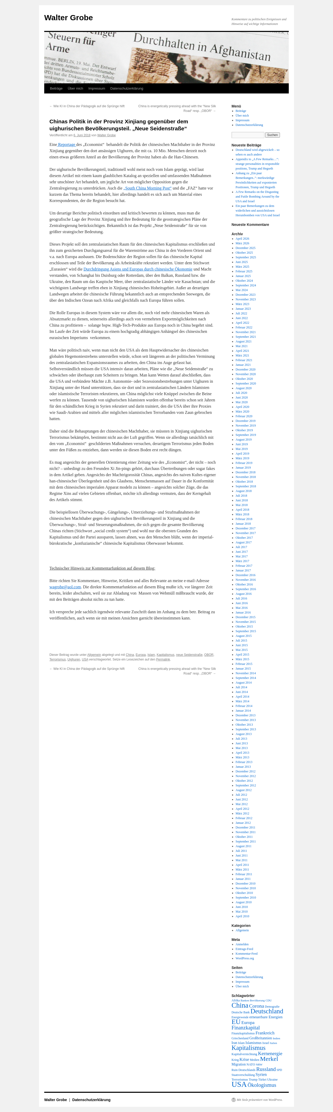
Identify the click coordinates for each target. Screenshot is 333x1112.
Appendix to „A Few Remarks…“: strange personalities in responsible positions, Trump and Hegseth (257, 163)
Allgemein (94, 655)
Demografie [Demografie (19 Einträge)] (272, 1006)
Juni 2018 (242, 500)
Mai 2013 (242, 748)
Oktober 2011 (244, 837)
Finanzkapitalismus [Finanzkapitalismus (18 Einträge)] (243, 1033)
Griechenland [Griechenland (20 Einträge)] (240, 1038)
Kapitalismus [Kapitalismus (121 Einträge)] (249, 1047)
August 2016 (244, 594)
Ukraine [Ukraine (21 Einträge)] (272, 1079)
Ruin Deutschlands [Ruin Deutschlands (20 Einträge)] (243, 1070)
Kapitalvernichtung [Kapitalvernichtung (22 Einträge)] (244, 1054)
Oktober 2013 (244, 724)
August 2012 (244, 790)
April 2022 (242, 323)
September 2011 (246, 841)
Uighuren (73, 659)
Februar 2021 (244, 360)
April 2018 (242, 509)
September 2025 (246, 257)
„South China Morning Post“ (147, 188)
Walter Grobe (68, 17)
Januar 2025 (243, 276)
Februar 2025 (244, 271)
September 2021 (246, 337)
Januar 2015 (243, 668)
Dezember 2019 (245, 421)
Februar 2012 (244, 818)
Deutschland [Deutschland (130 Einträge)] (267, 1011)
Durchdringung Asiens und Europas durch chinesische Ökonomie (138, 269)
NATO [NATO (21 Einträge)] (250, 1064)
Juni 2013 (242, 743)
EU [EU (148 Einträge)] (236, 1022)
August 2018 (244, 491)
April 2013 (242, 752)
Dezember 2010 (245, 883)
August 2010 (244, 902)
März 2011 (242, 869)
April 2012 (242, 809)
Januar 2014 (243, 710)
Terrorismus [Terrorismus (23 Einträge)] (240, 1079)
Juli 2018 (241, 495)
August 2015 (244, 636)
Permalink (163, 659)
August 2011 (244, 846)
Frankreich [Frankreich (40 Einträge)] (264, 1032)
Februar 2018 (244, 519)
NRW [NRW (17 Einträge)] (259, 1064)
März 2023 (242, 304)
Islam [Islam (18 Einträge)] (241, 1042)
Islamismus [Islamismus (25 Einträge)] (253, 1043)
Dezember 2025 (245, 248)
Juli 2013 (241, 738)
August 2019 (244, 439)
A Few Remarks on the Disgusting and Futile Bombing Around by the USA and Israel (257, 196)
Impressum (96, 88)
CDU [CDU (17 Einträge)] (269, 1000)
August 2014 (244, 682)
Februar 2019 (244, 463)
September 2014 (246, 678)
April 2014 (242, 696)
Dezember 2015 (245, 617)
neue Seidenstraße (189, 655)
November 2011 (246, 832)
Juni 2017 (242, 552)
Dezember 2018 (245, 472)
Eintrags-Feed (244, 949)
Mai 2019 (242, 449)
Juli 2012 (241, 795)
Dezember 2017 (245, 528)
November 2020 (246, 374)
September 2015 (246, 631)
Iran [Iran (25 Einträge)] (234, 1043)
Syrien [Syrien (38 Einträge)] (261, 1074)
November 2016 (246, 580)
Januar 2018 (243, 523)
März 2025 (242, 266)
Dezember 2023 (245, 294)
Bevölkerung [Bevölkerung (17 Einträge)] (257, 1000)
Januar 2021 (243, 365)
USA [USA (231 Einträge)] (239, 1084)
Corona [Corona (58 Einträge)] (256, 1006)
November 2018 (246, 477)
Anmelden (242, 944)
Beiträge (56, 88)
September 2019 (246, 435)
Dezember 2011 (245, 827)
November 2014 (246, 673)
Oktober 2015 (244, 626)
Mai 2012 (242, 804)
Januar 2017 (243, 570)
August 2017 (244, 542)
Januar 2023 (243, 309)
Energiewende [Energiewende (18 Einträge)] (240, 1017)
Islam (151, 655)
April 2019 (242, 453)
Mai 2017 (242, 556)
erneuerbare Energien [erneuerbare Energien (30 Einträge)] (266, 1017)
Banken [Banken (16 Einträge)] (245, 1000)
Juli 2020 (241, 393)
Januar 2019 (243, 467)
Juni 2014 (242, 692)
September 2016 (246, 589)
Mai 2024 (242, 290)
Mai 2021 (242, 346)
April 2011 (242, 865)
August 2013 (244, 734)
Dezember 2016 (245, 575)
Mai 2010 (242, 911)
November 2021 (246, 332)
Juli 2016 (241, 598)
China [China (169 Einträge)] (240, 1005)
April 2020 (242, 407)
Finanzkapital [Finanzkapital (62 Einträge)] (246, 1027)
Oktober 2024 (244, 280)
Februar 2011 (244, 874)
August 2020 (244, 388)
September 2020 (246, 383)
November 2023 (246, 299)
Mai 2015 (242, 650)
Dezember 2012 (245, 771)
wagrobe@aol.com (65, 587)
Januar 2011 (243, 879)
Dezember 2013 (245, 715)
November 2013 (246, 720)
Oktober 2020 (244, 379)
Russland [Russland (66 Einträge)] (266, 1069)
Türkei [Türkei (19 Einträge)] (262, 1079)
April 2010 (242, 916)
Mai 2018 (242, 505)
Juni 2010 (242, 907)
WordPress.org (245, 958)
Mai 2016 (242, 608)
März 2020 (242, 411)
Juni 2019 (242, 444)
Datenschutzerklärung (126, 88)
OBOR (208, 655)
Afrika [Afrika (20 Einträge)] (236, 1000)
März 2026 (242, 243)
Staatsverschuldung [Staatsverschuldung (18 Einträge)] (243, 1074)
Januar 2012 (243, 823)
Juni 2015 (242, 645)
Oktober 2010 (244, 893)
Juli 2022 (241, 313)
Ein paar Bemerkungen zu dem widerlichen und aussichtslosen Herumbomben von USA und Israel (258, 210)
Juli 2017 (241, 547)
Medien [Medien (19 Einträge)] (254, 1060)
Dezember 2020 (245, 369)
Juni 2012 (242, 799)
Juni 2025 (242, 262)
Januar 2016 (243, 612)
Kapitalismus (165, 655)
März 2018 (242, 514)
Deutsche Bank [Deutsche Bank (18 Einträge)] (241, 1012)
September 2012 (246, 785)
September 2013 (246, 729)
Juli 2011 (241, 851)
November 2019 (246, 425)
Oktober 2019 (244, 430)
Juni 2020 (242, 397)
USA (85, 659)
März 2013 (242, 757)
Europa (141, 655)
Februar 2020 (244, 416)
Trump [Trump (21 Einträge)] (253, 1079)
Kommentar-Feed (247, 953)
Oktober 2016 (244, 584)
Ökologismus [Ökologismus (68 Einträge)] (262, 1085)
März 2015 (242, 659)
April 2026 (242, 238)
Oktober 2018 (244, 481)
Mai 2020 (242, 402)
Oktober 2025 (244, 252)
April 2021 (242, 351)
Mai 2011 (242, 860)
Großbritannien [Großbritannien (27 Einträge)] (260, 1038)
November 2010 (246, 888)
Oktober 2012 (244, 781)
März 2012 (242, 813)
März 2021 (242, 355)
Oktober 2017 (244, 538)
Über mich (75, 88)
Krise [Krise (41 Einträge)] (244, 1059)
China (130, 655)
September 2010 (246, 897)
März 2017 (242, 561)
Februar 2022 (244, 327)
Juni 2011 (242, 855)
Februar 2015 (244, 664)
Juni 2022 (242, 318)
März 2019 (242, 458)
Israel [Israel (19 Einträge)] (265, 1043)
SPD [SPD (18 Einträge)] (279, 1069)
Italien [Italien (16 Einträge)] (273, 1043)
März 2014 (242, 701)
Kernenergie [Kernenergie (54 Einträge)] (270, 1053)
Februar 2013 (244, 762)
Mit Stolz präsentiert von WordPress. (260, 1100)
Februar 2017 (244, 566)
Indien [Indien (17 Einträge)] (276, 1038)
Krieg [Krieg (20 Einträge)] (235, 1060)
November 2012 (246, 776)
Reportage (66, 144)
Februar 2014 (244, 706)
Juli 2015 (241, 640)
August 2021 (244, 341)
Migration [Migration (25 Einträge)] (239, 1064)
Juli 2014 (241, 687)
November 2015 (246, 622)
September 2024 (246, 285)
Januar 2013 (243, 767)
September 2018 (246, 486)
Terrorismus (57, 659)
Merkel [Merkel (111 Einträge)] (269, 1058)
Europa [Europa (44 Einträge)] (248, 1022)
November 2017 (246, 533)
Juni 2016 (242, 603)
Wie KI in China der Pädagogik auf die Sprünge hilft (87, 106)
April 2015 (242, 654)
